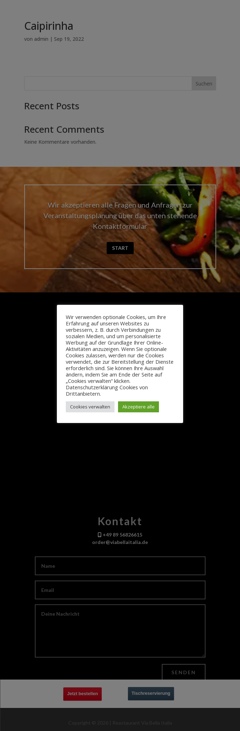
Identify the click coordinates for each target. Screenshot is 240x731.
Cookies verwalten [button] (90, 406)
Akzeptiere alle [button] (138, 406)
